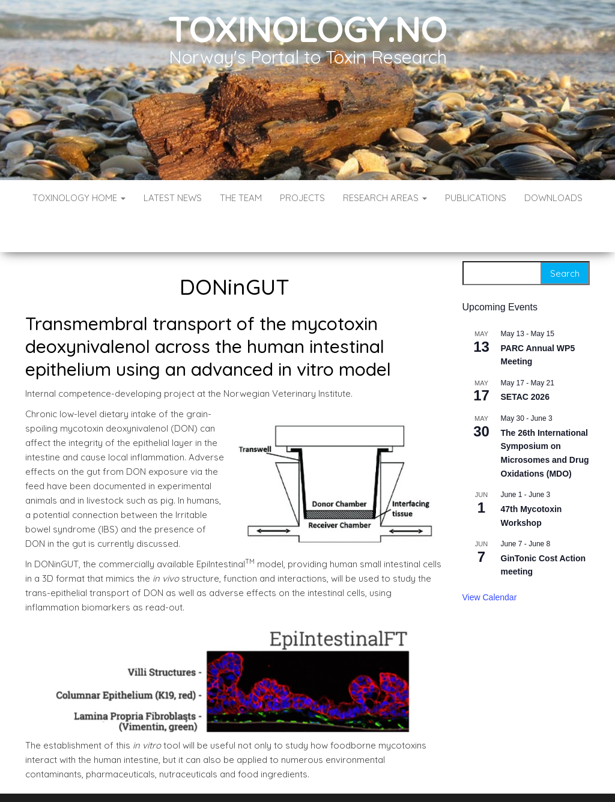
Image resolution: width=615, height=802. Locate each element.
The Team (241, 198)
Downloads (553, 198)
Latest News (173, 198)
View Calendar (489, 561)
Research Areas (385, 198)
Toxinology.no (307, 28)
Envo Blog (395, 776)
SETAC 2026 (525, 361)
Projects (302, 198)
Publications (475, 198)
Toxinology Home (79, 198)
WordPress (310, 776)
